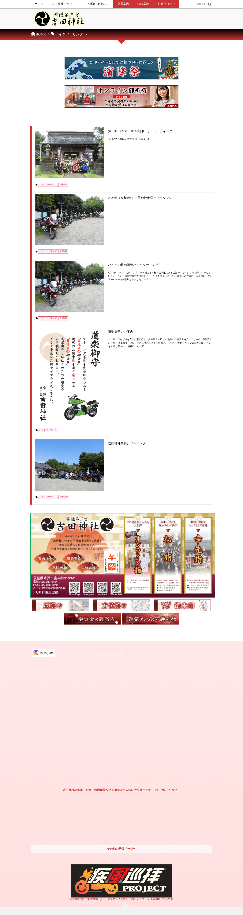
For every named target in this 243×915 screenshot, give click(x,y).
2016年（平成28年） (192, 869)
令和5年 (64, 160)
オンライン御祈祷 (110, 830)
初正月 (145, 809)
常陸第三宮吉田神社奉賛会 (52, 860)
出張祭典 (105, 823)
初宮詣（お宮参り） (152, 795)
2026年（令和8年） (194, 788)
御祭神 (104, 788)
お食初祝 (147, 802)
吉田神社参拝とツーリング (97, 326)
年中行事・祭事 (109, 872)
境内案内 (143, 4)
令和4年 (64, 203)
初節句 (145, 816)
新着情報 (42, 839)
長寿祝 (145, 845)
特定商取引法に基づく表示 (50, 803)
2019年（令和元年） (194, 838)
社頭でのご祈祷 (109, 816)
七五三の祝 (148, 824)
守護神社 (105, 852)
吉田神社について (64, 4)
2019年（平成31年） (194, 845)
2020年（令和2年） (194, 831)
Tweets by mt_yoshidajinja (108, 513)
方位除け (105, 844)
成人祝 (145, 838)
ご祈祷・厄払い (96, 4)
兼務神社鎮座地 (46, 868)
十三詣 (145, 831)
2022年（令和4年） (194, 816)
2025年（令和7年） (194, 795)
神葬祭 (104, 879)
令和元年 (65, 356)
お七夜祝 (147, 788)
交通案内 (123, 4)
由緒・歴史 (106, 795)
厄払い (104, 837)
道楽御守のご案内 (91, 259)
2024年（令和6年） (194, 802)
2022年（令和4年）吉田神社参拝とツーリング (111, 173)
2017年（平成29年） (194, 859)
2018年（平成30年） (194, 852)
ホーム (39, 4)
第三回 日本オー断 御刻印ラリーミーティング (111, 130)
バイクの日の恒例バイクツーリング (104, 216)
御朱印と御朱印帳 (47, 875)
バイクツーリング (48, 160)
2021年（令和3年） (194, 824)
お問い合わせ (166, 4)
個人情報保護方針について (50, 806)
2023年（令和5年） (194, 809)
